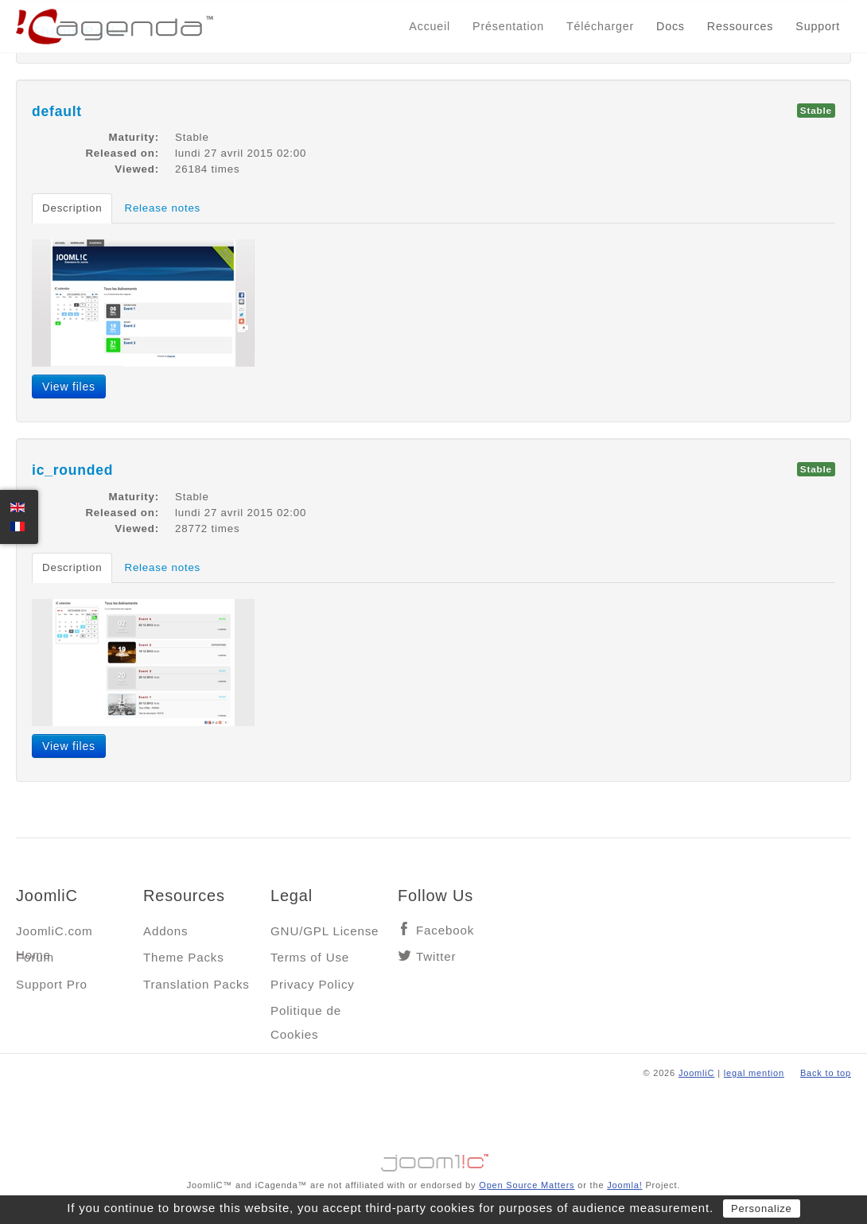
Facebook (445, 930)
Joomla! (624, 1185)
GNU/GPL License (324, 931)
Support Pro (51, 984)
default (57, 111)
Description (72, 208)
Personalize (761, 1208)
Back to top (825, 1073)
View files (68, 386)
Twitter (436, 956)
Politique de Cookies (305, 1014)
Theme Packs (183, 957)
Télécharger (600, 26)
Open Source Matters (526, 1185)
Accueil (429, 26)
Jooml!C (433, 1159)
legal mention (754, 1073)
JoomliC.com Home (54, 935)
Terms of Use (309, 957)
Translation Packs (196, 984)
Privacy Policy (312, 984)
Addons (165, 931)
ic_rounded (72, 470)
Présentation (508, 26)
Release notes (162, 208)
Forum (35, 957)
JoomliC (696, 1073)
